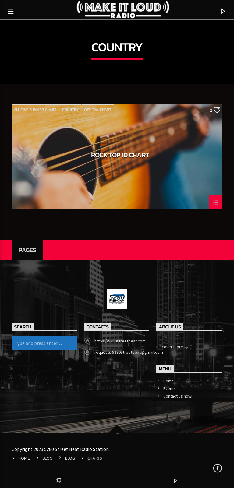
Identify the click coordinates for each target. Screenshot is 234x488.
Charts (94, 458)
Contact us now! (177, 396)
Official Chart (97, 109)
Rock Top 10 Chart (120, 156)
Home (168, 381)
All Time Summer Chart (35, 109)
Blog (47, 458)
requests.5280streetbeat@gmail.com (128, 352)
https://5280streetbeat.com (120, 341)
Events (169, 388)
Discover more (172, 347)
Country (70, 109)
